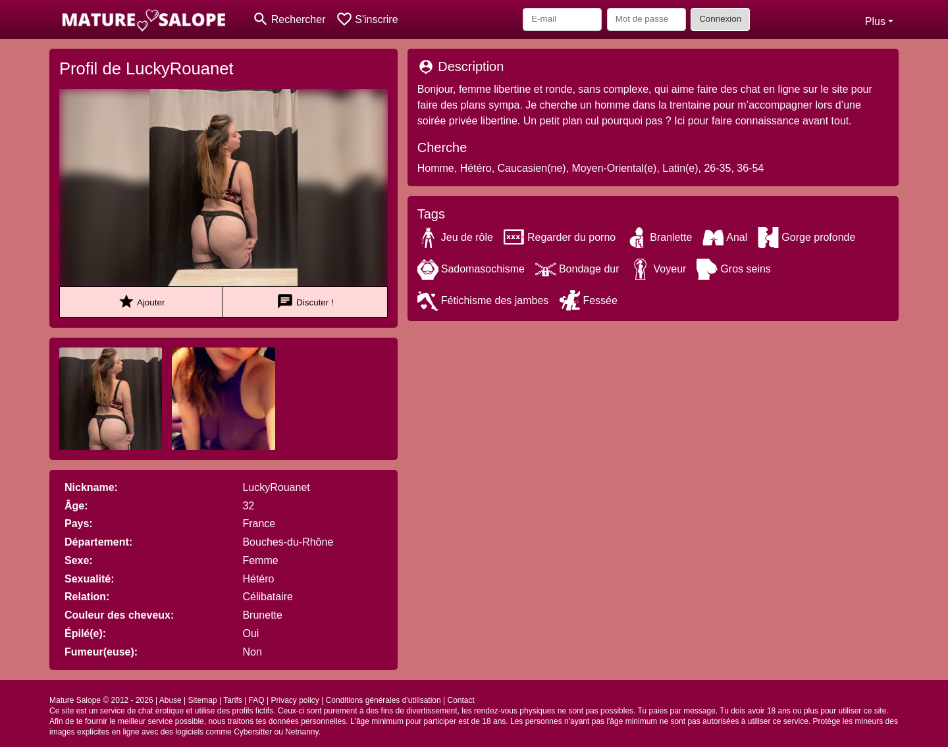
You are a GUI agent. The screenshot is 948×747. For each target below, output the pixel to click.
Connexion (720, 19)
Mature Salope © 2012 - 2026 (101, 700)
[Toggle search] (288, 19)
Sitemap (202, 700)
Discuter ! (304, 302)
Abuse (170, 700)
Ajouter (141, 302)
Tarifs (232, 700)
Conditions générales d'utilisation (383, 700)
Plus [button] (875, 21)
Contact (461, 700)
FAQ (257, 700)
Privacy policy (295, 700)
